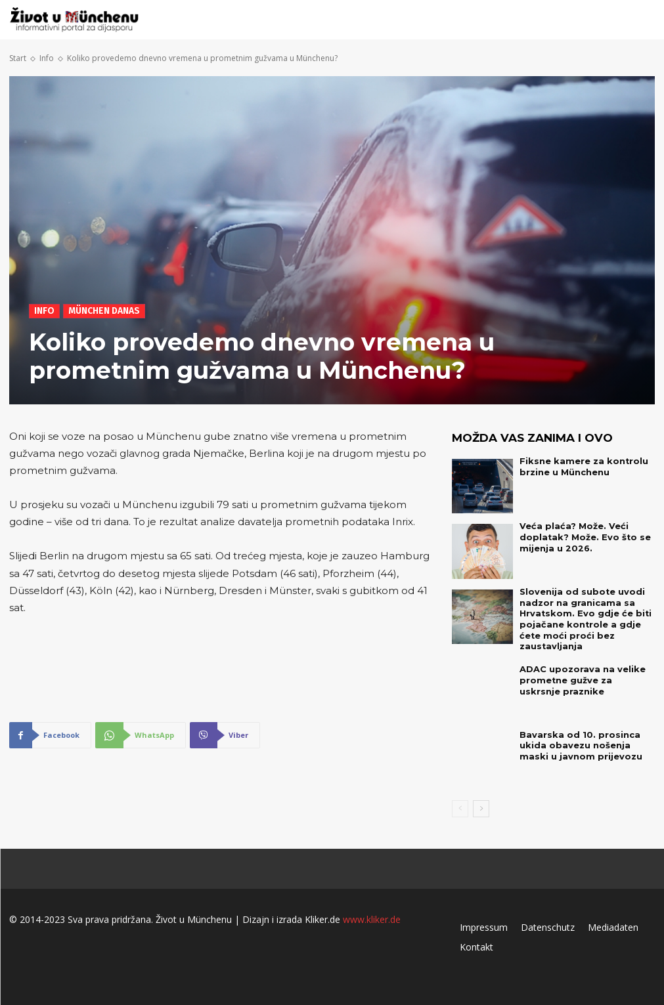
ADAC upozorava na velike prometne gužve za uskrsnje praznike (583, 667)
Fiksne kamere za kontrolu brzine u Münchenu (579, 466)
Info (46, 58)
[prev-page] (460, 796)
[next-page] (481, 796)
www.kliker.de (372, 907)
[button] (640, 20)
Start (17, 58)
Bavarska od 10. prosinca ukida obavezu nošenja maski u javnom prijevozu (587, 732)
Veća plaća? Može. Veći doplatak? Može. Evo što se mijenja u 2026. (579, 536)
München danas (104, 311)
